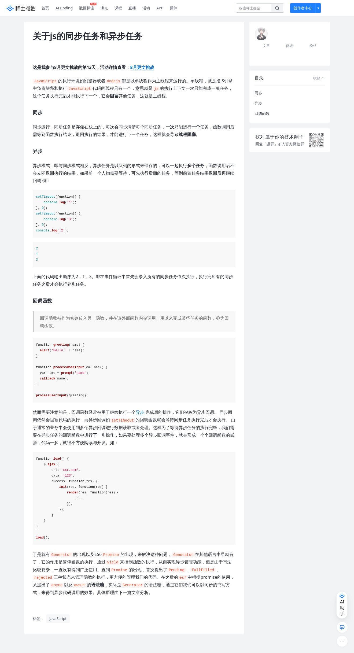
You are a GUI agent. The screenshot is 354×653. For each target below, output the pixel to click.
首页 (45, 7)
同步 (258, 92)
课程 (118, 7)
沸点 (104, 7)
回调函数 (262, 113)
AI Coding (64, 7)
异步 (140, 412)
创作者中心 (302, 7)
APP (159, 7)
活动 (146, 7)
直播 (132, 7)
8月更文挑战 (142, 67)
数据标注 (88, 7)
